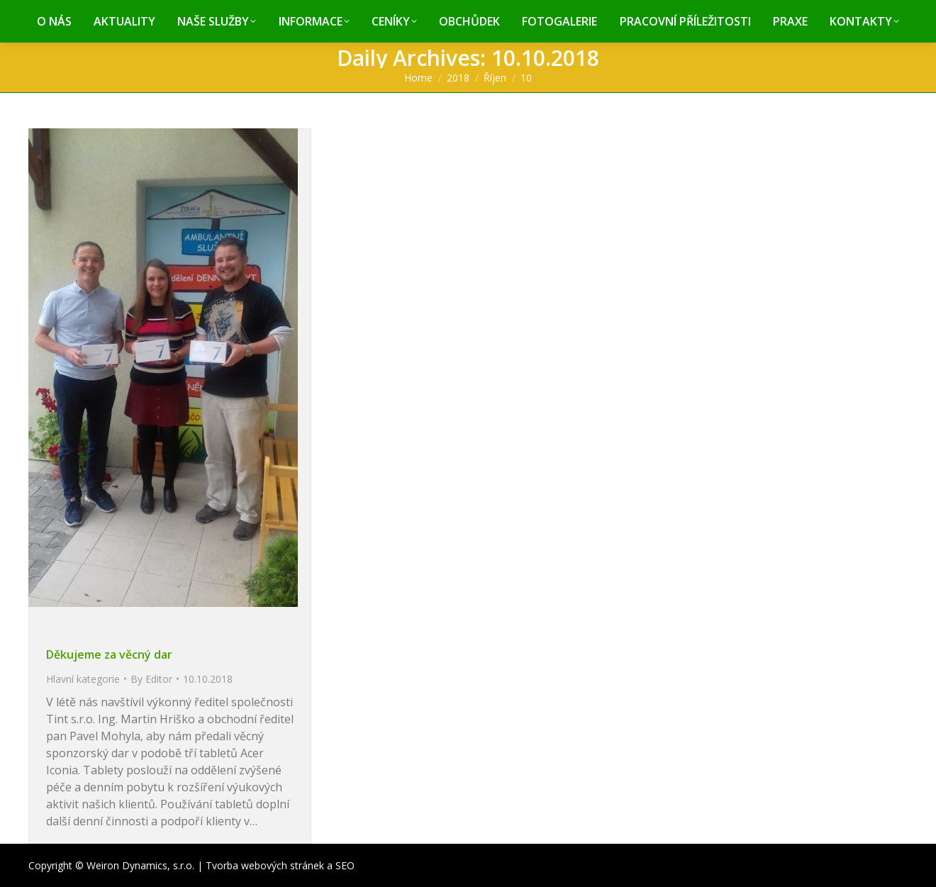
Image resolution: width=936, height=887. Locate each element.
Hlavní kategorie (83, 679)
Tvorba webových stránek (265, 865)
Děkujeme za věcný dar (109, 654)
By (151, 679)
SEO (345, 865)
